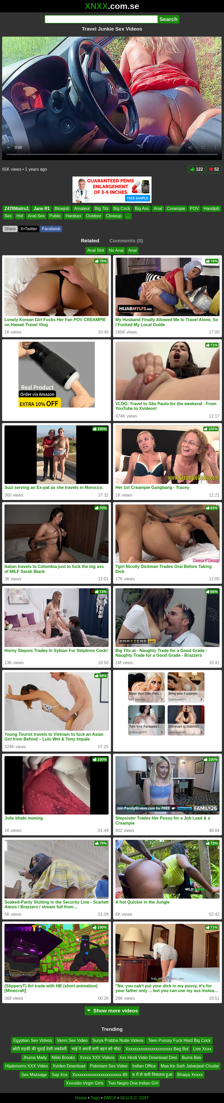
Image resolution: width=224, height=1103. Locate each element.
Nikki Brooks (63, 1057)
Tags (95, 1098)
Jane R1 (41, 208)
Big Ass (142, 208)
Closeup (114, 216)
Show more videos (112, 1010)
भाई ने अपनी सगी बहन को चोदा (96, 1049)
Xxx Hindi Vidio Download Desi (148, 1057)
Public (55, 216)
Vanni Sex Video (72, 1040)
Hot (20, 216)
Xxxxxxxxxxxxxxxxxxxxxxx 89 (99, 1074)
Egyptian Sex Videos (32, 1040)
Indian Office (144, 1066)
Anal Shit (95, 250)
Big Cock (121, 208)
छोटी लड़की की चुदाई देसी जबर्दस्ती (40, 1049)
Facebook (51, 229)
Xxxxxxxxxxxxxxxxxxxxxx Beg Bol (156, 1049)
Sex (8, 216)
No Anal (116, 250)
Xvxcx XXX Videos (97, 1057)
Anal (158, 208)
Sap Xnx (59, 1074)
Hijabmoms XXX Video (26, 1066)
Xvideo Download (68, 1066)
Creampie (176, 208)
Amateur (82, 208)
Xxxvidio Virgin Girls (84, 1083)
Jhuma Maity (35, 1057)
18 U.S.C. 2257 (134, 1098)
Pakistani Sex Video (109, 1066)
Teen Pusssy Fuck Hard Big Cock (179, 1040)
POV (194, 208)
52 (214, 169)
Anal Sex (36, 216)
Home (81, 1098)
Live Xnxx (202, 1049)
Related (90, 240)
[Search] (101, 19)
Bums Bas (191, 1057)
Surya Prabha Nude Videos (118, 1040)
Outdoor (93, 216)
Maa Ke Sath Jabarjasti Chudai (190, 1066)
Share (10, 229)
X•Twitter (29, 229)
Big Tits (101, 208)
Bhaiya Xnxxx (190, 1074)
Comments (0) (126, 240)
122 (197, 169)
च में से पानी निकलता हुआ (152, 1074)
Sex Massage (34, 1074)
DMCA (110, 1098)
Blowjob (62, 208)
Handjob (211, 208)
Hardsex (73, 216)
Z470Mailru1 (16, 208)
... (128, 216)
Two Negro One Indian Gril (133, 1083)
